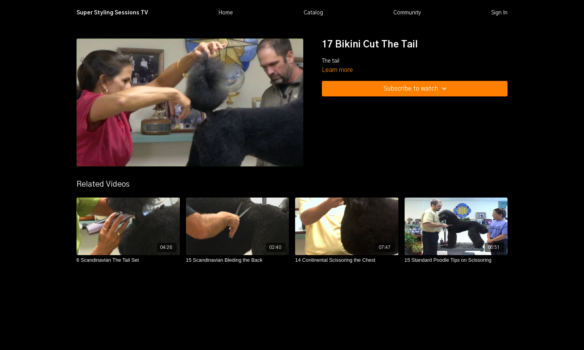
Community (407, 13)
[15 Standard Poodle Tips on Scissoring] (456, 260)
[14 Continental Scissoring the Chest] (346, 260)
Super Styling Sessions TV (112, 13)
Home (225, 13)
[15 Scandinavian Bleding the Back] (237, 260)
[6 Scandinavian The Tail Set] (128, 260)
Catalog (313, 13)
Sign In (499, 13)
